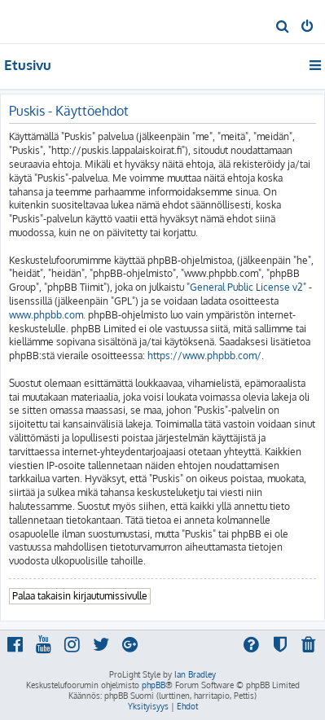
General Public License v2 (246, 287)
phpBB (153, 685)
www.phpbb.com (46, 315)
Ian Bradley (195, 674)
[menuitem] (283, 27)
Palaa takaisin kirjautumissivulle (79, 596)
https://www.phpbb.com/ (204, 355)
